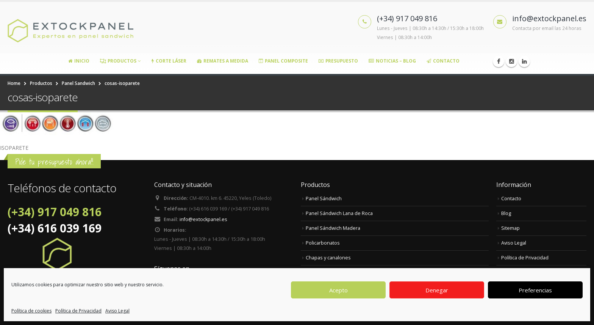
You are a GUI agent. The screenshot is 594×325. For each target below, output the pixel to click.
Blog (506, 213)
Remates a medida (222, 61)
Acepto (338, 290)
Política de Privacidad (78, 311)
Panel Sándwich (324, 198)
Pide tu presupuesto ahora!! (54, 161)
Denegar (436, 290)
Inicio (78, 61)
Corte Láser (169, 61)
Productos (118, 61)
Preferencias (535, 290)
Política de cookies (31, 311)
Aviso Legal (117, 311)
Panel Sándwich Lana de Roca (339, 213)
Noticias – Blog (392, 61)
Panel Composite (283, 61)
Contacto (443, 61)
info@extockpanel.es (203, 219)
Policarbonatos (323, 243)
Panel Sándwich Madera (333, 228)
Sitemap (510, 228)
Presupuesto (338, 61)
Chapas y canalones (328, 257)
